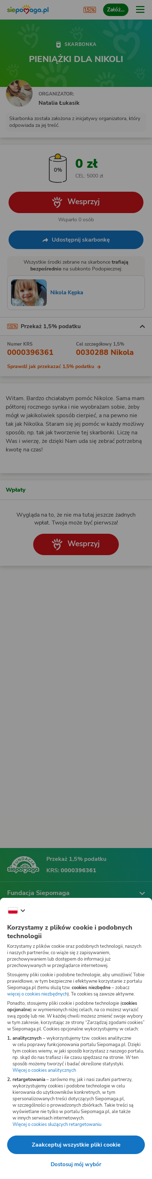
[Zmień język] (16, 911)
